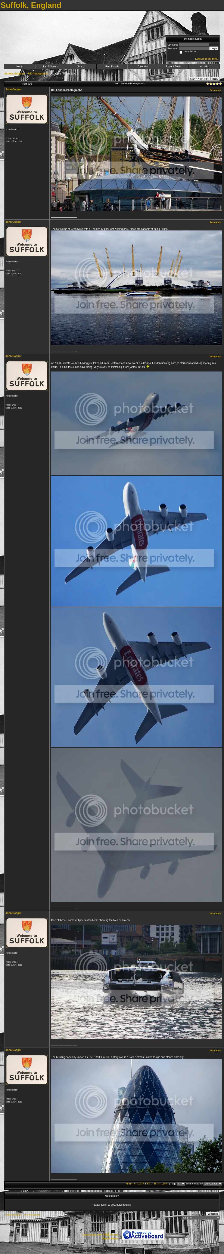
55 (155, 1183)
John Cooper (13, 89)
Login (214, 48)
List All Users (50, 66)
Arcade (204, 66)
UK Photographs (38, 73)
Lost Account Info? (206, 58)
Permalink (215, 90)
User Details (112, 66)
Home (19, 66)
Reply (215, 78)
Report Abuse (110, 1238)
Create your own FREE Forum (100, 1234)
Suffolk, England (14, 73)
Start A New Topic (199, 78)
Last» (165, 1183)
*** (219, 1187)
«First (129, 1183)
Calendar (142, 66)
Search (81, 66)
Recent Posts (173, 66)
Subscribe (213, 1213)
